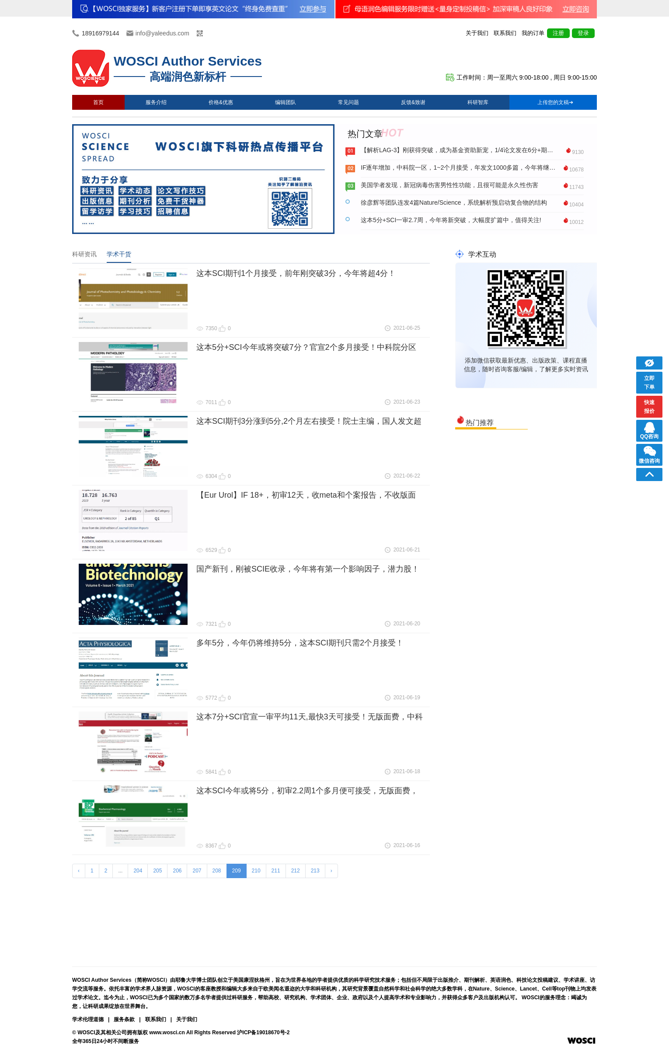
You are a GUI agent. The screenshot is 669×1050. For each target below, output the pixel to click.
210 (256, 871)
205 (157, 871)
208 (217, 871)
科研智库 (477, 102)
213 (315, 871)
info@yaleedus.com (162, 33)
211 (276, 871)
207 (196, 871)
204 (137, 871)
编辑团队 (285, 102)
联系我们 (505, 33)
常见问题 (348, 102)
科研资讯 (84, 254)
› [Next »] (331, 871)
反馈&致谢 (413, 102)
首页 (98, 102)
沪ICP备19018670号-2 (263, 1032)
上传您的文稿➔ (555, 102)
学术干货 (119, 254)
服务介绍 (156, 102)
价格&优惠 (221, 102)
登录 (583, 33)
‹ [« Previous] (79, 871)
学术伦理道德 (88, 1019)
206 (177, 871)
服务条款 (124, 1019)
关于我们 (477, 33)
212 (295, 871)
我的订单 (533, 33)
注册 (558, 33)
